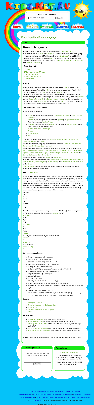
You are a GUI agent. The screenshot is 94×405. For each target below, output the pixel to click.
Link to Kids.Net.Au (25, 394)
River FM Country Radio (38, 391)
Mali (50, 146)
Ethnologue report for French (37, 324)
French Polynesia (34, 146)
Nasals (25, 233)
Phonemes (34, 172)
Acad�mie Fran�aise (35, 303)
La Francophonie (28, 166)
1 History (27, 70)
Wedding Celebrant (65, 394)
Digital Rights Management (69, 352)
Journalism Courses (83, 397)
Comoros (67, 144)
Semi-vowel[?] (28, 247)
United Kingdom (40, 162)
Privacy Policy (77, 394)
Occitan (81, 97)
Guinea (31, 153)
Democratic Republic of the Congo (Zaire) (37, 155)
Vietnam (29, 164)
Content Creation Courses (45, 397)
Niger (45, 153)
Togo (70, 153)
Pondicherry (64, 159)
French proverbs (33, 307)
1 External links (29, 79)
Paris (61, 101)
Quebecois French (73, 120)
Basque (55, 99)
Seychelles (64, 153)
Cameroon (47, 150)
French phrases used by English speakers (42, 305)
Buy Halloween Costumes (49, 394)
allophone (56, 213)
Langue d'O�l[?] (72, 124)
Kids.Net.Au (37, 400)
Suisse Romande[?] (43, 129)
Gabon (43, 146)
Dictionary (51, 391)
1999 (51, 58)
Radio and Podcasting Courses (65, 397)
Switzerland (32, 129)
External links (28, 315)
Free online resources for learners (39, 330)
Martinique (66, 115)
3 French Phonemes (31, 74)
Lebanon (58, 139)
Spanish (40, 54)
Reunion (33, 141)
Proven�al (39, 99)
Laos (24, 162)
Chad (70, 150)
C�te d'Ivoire (77, 150)
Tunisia (42, 141)
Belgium (31, 124)
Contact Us (87, 394)
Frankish (59, 92)
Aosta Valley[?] (78, 159)
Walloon (52, 124)
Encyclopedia (28, 37)
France (30, 115)
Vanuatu (75, 153)
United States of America (69, 162)
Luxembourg (58, 157)
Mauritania (30, 162)
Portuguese (50, 54)
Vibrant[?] (26, 242)
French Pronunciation (35, 321)
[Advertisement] (7, 91)
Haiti (29, 135)
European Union (63, 60)
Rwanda (51, 153)
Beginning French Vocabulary (38, 328)
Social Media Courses (27, 397)
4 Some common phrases (32, 76)
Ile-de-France (42, 101)
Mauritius (65, 139)
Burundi (40, 150)
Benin (25, 150)
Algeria (52, 139)
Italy (70, 159)
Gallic (65, 88)
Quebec (60, 120)
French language (35, 47)
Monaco (31, 131)
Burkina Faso (32, 150)
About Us (36, 394)
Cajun (81, 162)
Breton (49, 99)
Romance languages (69, 51)
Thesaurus (69, 391)
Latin (43, 92)
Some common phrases (33, 253)
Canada (30, 120)
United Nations (78, 60)
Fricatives (26, 224)
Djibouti (25, 153)
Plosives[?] (26, 215)
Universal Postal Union (33, 63)
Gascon (31, 99)
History (26, 84)
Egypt (53, 159)
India (57, 159)
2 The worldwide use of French (34, 72)
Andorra (47, 157)
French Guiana (33, 133)
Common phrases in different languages (41, 309)
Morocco (72, 139)
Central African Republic (60, 150)
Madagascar (39, 153)
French (26, 172)
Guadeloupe (58, 115)
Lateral (25, 238)
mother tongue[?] (64, 56)
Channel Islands (52, 162)
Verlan (30, 312)
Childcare (77, 391)
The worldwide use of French (35, 108)
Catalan (61, 99)
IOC (71, 60)
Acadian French (47, 122)
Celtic (47, 90)
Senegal (57, 153)
